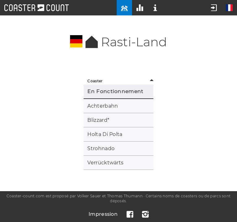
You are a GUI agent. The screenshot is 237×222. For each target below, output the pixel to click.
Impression (103, 214)
